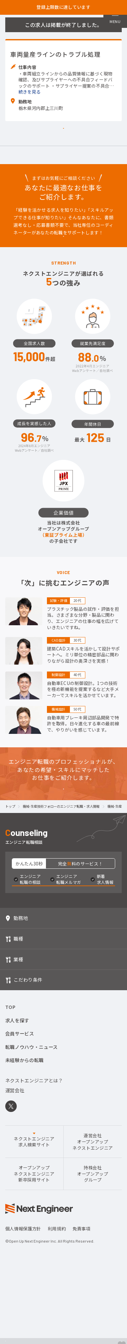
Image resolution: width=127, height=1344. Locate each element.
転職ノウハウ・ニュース (31, 1143)
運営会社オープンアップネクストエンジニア (93, 1238)
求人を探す (17, 1116)
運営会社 (15, 1186)
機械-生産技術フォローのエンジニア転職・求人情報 (61, 881)
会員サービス (19, 1130)
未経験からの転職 (24, 1156)
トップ (10, 881)
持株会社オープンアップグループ (92, 1270)
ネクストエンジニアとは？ (34, 1176)
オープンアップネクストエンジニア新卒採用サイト (34, 1270)
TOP (10, 1103)
